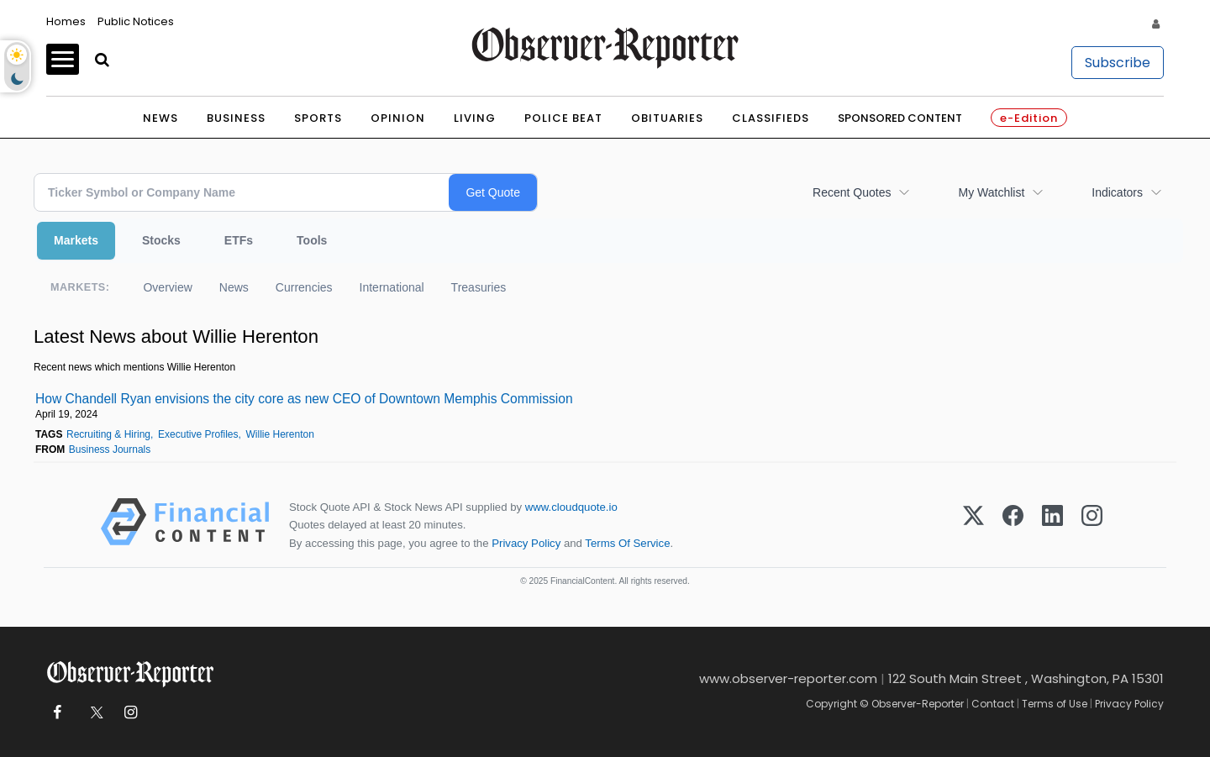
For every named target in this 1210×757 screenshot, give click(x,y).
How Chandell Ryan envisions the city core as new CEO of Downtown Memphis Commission (304, 399)
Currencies (304, 287)
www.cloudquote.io (571, 507)
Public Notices (135, 21)
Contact (992, 704)
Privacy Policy (526, 543)
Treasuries (479, 287)
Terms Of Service (627, 543)
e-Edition (1029, 118)
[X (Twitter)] (973, 524)
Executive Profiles (198, 434)
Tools (312, 240)
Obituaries (667, 118)
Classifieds (770, 118)
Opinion (398, 118)
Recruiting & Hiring (108, 434)
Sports (318, 118)
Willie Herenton (280, 434)
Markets (76, 240)
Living (475, 118)
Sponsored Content (900, 118)
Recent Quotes (852, 192)
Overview (167, 287)
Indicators (1117, 192)
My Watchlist (991, 192)
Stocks (161, 240)
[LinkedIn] (1052, 524)
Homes (66, 21)
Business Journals (109, 449)
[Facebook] (1013, 524)
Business (236, 118)
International (392, 287)
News (160, 118)
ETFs (238, 240)
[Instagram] (1092, 524)
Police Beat (563, 118)
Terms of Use (1054, 704)
